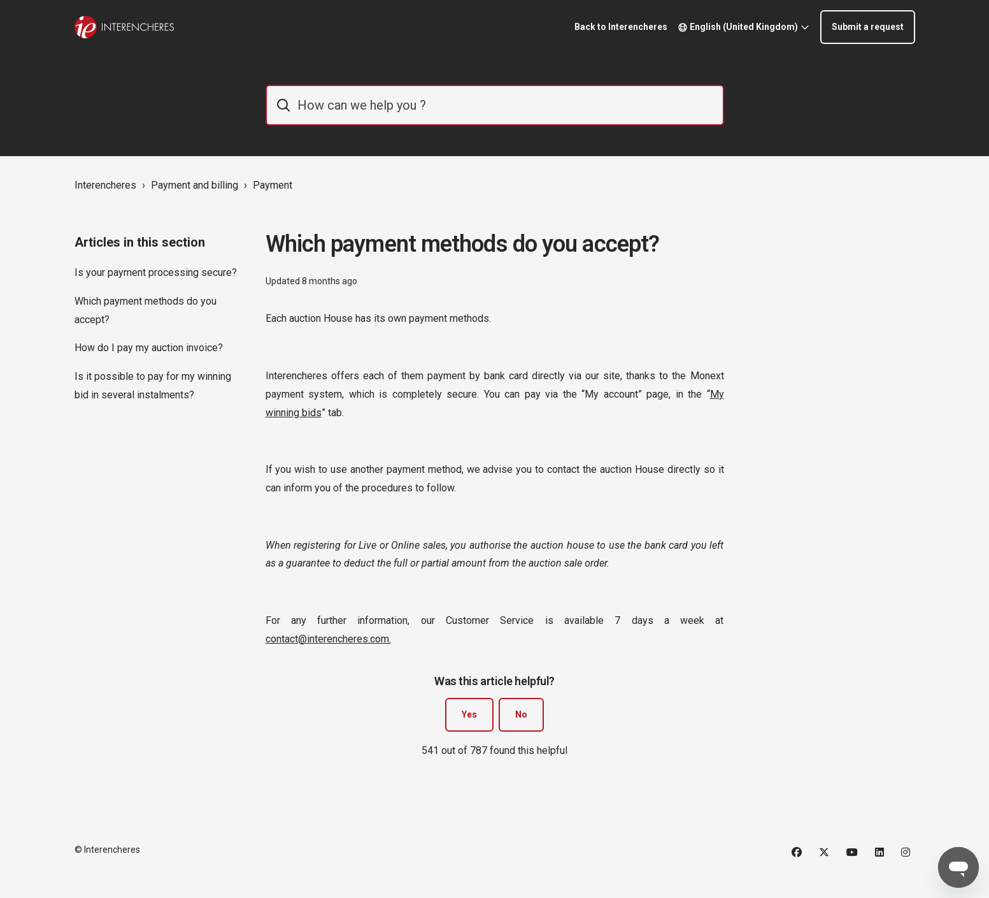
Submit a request (868, 27)
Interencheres (105, 185)
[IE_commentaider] (495, 105)
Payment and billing (194, 185)
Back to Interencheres (620, 27)
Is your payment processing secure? (156, 272)
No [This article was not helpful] (521, 714)
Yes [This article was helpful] (469, 714)
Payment (272, 185)
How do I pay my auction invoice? (149, 348)
